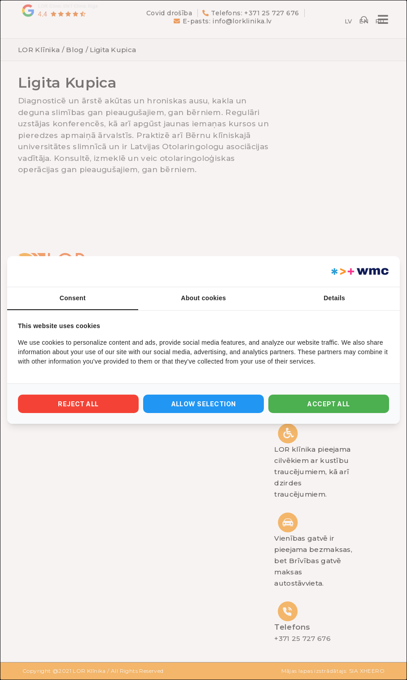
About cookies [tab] (203, 298)
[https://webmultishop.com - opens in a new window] (359, 271)
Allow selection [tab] (203, 404)
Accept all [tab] (328, 404)
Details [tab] (334, 298)
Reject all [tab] (78, 404)
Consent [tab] (73, 298)
